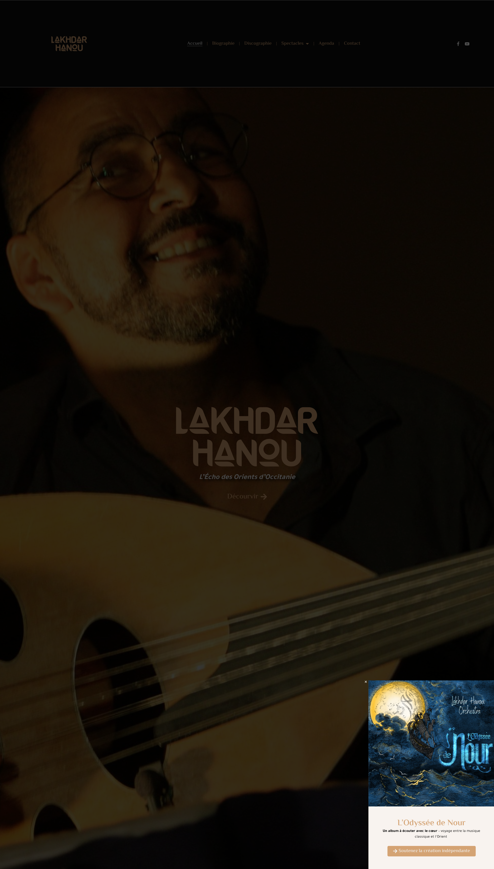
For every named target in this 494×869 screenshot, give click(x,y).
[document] (247, 434)
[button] (373, 681)
